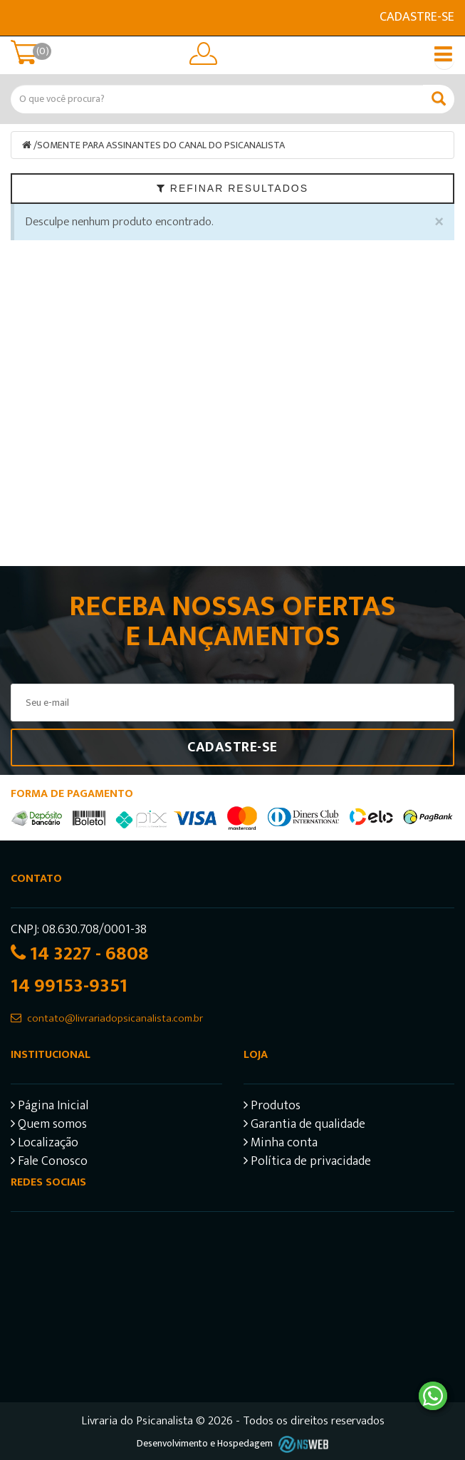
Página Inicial (49, 1107)
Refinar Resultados (232, 188)
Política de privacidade (307, 1163)
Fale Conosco (49, 1163)
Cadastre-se (417, 17)
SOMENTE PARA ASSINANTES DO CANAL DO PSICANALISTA (161, 145)
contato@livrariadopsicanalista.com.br (115, 1018)
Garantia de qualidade (304, 1126)
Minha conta (281, 1144)
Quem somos (49, 1126)
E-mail (19, 18)
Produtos (272, 1107)
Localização (44, 1144)
